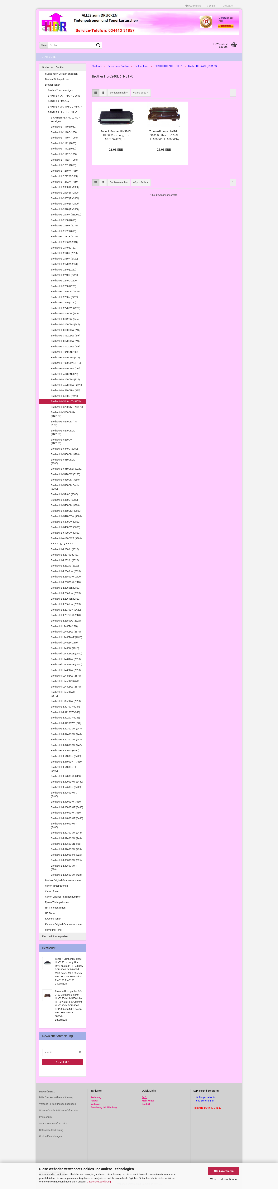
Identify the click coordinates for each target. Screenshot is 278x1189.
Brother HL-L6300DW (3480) (66, 801)
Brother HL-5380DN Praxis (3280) (65, 487)
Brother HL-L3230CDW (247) (66, 728)
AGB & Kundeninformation (53, 1123)
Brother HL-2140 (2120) (63, 247)
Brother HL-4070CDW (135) (65, 368)
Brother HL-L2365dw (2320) (66, 604)
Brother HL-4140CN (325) (64, 374)
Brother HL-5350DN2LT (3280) (63, 461)
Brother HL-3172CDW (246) (65, 346)
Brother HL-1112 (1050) (63, 148)
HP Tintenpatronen (55, 907)
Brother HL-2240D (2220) (64, 275)
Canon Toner (52, 891)
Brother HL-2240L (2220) (64, 280)
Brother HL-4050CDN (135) (65, 357)
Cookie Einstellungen (50, 1136)
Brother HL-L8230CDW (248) (66, 832)
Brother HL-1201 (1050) (63, 165)
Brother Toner (52, 84)
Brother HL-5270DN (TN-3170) (64, 423)
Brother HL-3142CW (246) (65, 319)
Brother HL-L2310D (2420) (65, 554)
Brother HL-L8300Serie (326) (66, 854)
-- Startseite (47, 56)
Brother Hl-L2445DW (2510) (66, 670)
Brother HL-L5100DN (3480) (66, 756)
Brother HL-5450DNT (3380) (66, 510)
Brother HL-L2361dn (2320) (65, 598)
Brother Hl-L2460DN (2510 (65, 681)
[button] (193, 6)
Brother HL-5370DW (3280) (65, 474)
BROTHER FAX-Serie (59, 101)
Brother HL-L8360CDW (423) (66, 874)
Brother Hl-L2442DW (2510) (66, 659)
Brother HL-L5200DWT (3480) (67, 781)
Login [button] (211, 5)
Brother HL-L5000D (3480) (65, 750)
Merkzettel (227, 5)
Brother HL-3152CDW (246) (65, 335)
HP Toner (50, 913)
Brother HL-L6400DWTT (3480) (64, 825)
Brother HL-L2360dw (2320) (66, 593)
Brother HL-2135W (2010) (65, 242)
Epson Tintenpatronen (57, 902)
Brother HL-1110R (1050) (64, 137)
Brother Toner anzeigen (60, 90)
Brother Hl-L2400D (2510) (65, 626)
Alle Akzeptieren (223, 1171)
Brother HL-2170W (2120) (65, 264)
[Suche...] (43, 45)
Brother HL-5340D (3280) (64, 448)
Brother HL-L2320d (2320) (65, 560)
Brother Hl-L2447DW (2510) (66, 675)
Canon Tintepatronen (56, 885)
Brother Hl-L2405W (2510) (65, 648)
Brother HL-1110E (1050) (64, 132)
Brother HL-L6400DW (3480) (66, 812)
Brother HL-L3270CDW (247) (66, 739)
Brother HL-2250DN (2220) (65, 291)
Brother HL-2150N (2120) (64, 258)
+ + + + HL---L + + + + (62, 543)
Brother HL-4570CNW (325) (65, 390)
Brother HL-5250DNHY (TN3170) (63, 414)
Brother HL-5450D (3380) (64, 499)
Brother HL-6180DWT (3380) (66, 538)
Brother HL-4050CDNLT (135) (66, 362)
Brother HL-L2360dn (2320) (65, 587)
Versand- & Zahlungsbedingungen (57, 1103)
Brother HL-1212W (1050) (65, 181)
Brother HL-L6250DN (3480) (66, 787)
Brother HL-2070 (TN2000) (65, 209)
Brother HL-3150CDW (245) (65, 330)
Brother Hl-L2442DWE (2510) (66, 664)
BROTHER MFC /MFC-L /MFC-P (65, 106)
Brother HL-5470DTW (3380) (66, 516)
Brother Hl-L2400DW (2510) (66, 631)
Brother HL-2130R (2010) (64, 225)
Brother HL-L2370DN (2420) (66, 609)
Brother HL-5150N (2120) (64, 396)
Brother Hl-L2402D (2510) (65, 642)
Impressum (45, 1117)
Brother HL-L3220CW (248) (65, 717)
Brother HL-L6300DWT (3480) (67, 807)
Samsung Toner (53, 929)
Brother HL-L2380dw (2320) (66, 620)
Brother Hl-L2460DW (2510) (66, 686)
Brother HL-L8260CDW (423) (66, 849)
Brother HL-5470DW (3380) (65, 521)
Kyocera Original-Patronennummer (63, 924)
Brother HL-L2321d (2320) (65, 565)
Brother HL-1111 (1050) (63, 143)
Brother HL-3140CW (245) (65, 313)
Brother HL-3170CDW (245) (65, 341)
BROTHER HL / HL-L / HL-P (62, 112)
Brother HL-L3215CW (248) (65, 712)
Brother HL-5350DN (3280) (65, 454)
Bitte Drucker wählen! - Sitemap (56, 1097)
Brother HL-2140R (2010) (64, 253)
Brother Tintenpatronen (57, 79)
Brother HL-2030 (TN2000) (65, 187)
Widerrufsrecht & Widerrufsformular (58, 1110)
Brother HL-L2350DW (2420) (66, 576)
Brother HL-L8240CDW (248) (66, 838)
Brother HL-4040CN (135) (64, 351)
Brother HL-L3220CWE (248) (66, 723)
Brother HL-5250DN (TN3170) (67, 407)
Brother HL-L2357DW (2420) (66, 582)
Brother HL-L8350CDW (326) (66, 860)
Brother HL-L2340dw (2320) (66, 571)
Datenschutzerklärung (99, 1181)
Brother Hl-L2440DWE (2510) (66, 653)
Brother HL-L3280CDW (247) (66, 745)
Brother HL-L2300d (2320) (65, 549)
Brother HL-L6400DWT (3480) (67, 818)
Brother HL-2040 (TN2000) (65, 203)
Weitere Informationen (223, 1179)
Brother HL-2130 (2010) (63, 220)
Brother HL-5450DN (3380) (65, 505)
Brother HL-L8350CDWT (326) (64, 867)
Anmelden (63, 1062)
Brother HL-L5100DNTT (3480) (63, 769)
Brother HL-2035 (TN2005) (65, 192)
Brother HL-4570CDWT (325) (66, 385)
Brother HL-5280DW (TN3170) (62, 441)
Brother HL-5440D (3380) (64, 494)
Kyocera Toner (53, 918)
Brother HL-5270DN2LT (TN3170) (63, 432)
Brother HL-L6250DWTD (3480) (64, 794)
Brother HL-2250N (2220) (64, 297)
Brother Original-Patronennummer (63, 880)
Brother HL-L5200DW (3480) (66, 776)
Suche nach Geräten (53, 67)
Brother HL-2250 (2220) (63, 286)
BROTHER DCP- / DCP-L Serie (64, 95)
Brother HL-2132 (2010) (63, 231)
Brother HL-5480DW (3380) (65, 527)
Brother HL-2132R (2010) (64, 236)
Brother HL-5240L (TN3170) (66, 401)
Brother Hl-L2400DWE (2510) (66, 637)
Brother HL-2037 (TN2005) (65, 198)
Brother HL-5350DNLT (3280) (66, 468)
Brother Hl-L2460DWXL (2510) (63, 694)
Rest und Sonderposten (55, 936)
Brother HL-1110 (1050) (63, 126)
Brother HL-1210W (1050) (65, 170)
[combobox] (118, 93)
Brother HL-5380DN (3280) (65, 479)
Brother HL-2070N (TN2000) (66, 214)
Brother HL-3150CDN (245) (65, 324)
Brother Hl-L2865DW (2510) (66, 701)
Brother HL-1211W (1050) (65, 176)
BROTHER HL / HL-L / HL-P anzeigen (65, 119)
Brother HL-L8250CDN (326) (66, 843)
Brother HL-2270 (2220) (63, 302)
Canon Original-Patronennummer (62, 896)
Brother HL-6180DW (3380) (65, 532)
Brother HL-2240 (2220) (63, 269)
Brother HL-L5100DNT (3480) (67, 761)
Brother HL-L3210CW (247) (65, 706)
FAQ (144, 1097)
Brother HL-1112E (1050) (64, 154)
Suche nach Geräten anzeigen (61, 73)
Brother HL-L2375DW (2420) (66, 615)
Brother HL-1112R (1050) (64, 159)
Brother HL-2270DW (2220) (65, 308)
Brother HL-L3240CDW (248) (66, 734)
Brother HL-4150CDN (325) (65, 379)
